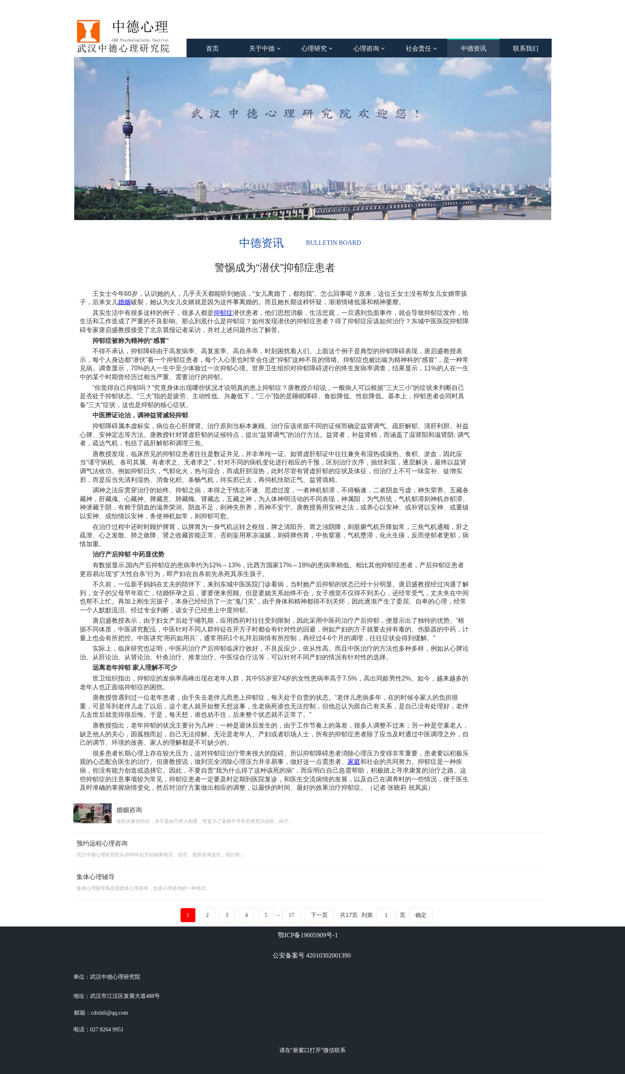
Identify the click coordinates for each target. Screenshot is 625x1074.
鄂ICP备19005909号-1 (308, 935)
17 (291, 915)
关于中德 (264, 48)
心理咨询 (369, 48)
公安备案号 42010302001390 (312, 955)
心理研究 (316, 48)
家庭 (354, 761)
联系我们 (526, 48)
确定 (420, 915)
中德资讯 (473, 48)
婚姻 (124, 302)
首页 (212, 48)
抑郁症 (223, 312)
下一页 (319, 915)
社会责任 (421, 48)
